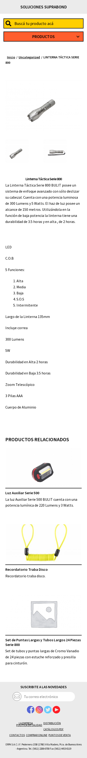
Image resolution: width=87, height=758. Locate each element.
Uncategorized (29, 57)
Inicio (11, 57)
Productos (43, 36)
